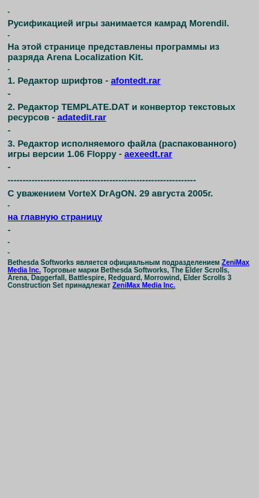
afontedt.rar (135, 80)
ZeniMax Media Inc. (144, 285)
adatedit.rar (81, 117)
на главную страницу (55, 217)
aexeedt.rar (148, 154)
